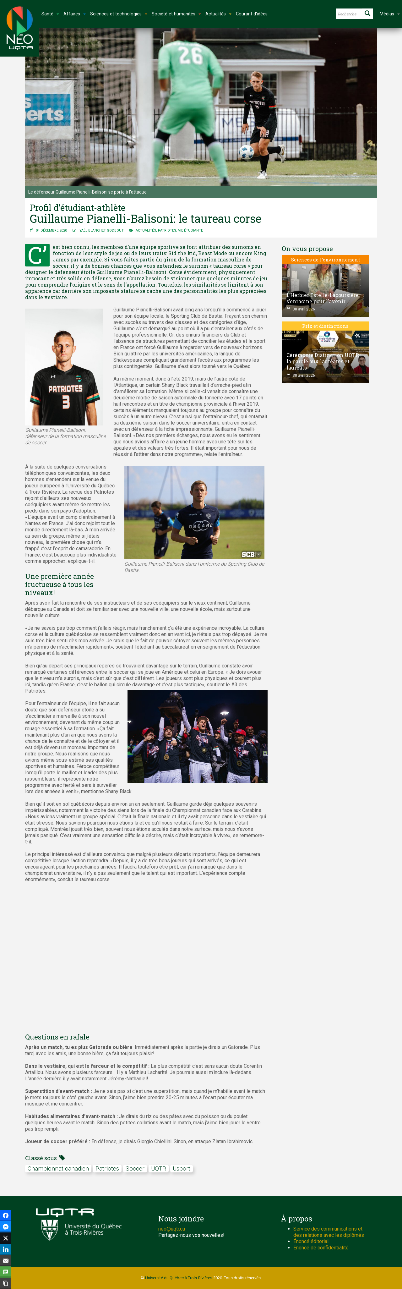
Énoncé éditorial (311, 1241)
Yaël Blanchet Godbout (101, 230)
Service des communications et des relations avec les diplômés (328, 1232)
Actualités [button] (218, 14)
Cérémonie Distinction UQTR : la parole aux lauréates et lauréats (323, 361)
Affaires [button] (74, 14)
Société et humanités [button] (176, 14)
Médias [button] (390, 14)
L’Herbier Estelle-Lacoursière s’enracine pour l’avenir (322, 298)
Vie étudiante (190, 230)
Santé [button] (50, 14)
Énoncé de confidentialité (321, 1248)
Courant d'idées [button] (252, 14)
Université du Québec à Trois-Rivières (178, 1277)
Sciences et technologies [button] (118, 14)
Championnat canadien (58, 1168)
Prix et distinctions (325, 326)
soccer (135, 1168)
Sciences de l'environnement (325, 259)
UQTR (158, 1168)
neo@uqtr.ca (171, 1229)
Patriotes (167, 230)
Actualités (146, 230)
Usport (181, 1168)
